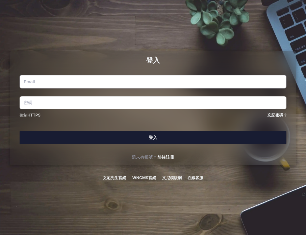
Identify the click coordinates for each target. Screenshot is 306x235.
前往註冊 (165, 157)
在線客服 (195, 177)
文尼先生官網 (114, 177)
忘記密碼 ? (277, 115)
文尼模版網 (172, 177)
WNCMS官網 (144, 177)
